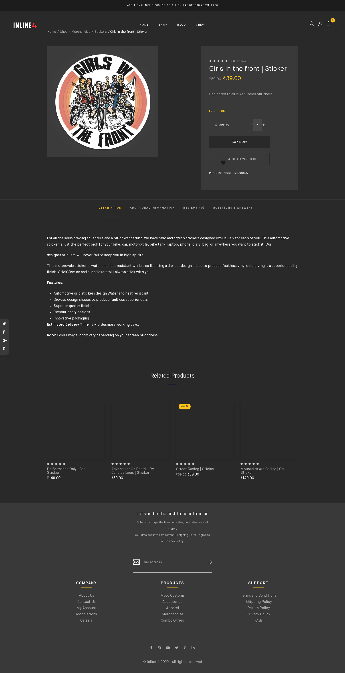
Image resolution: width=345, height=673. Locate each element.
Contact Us (86, 602)
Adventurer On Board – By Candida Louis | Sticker (132, 471)
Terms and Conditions (258, 596)
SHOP (163, 25)
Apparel (172, 608)
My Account (86, 608)
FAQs (258, 620)
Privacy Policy (174, 541)
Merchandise (172, 614)
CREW (200, 25)
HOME (144, 25)
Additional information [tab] (152, 208)
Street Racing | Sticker (195, 469)
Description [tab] (110, 208)
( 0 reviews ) (239, 61)
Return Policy (258, 608)
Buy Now (239, 142)
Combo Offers (172, 620)
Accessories (172, 602)
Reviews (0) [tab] (193, 208)
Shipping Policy (258, 602)
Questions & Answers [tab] (233, 208)
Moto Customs (172, 596)
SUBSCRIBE (207, 562)
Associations (86, 614)
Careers (86, 620)
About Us (86, 596)
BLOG (181, 25)
